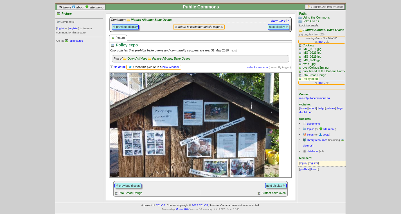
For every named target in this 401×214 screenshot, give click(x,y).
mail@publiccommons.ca (314, 98)
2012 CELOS (200, 205)
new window (171, 67)
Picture (118, 38)
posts (326, 134)
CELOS (160, 205)
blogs (310, 134)
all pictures (76, 40)
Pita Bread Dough (130, 193)
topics (310, 128)
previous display (125, 26)
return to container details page (199, 26)
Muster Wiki (182, 209)
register (73, 28)
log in (60, 28)
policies (330, 108)
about (78, 7)
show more (278, 20)
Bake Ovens (311, 21)
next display (278, 26)
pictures (307, 145)
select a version (257, 67)
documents (314, 123)
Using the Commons (316, 17)
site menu (94, 7)
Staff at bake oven (274, 193)
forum (314, 169)
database (312, 151)
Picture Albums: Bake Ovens (323, 29)
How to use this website (327, 6)
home (65, 7)
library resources (317, 139)
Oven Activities (137, 58)
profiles (304, 169)
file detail (119, 67)
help (321, 108)
